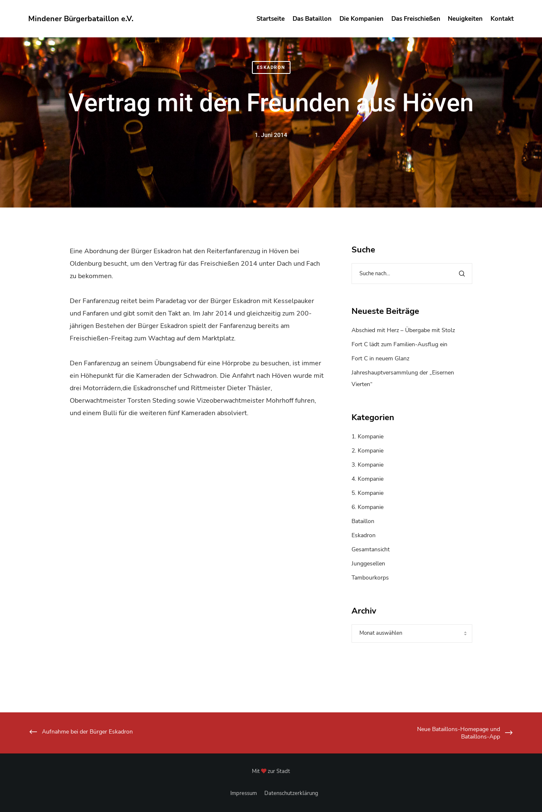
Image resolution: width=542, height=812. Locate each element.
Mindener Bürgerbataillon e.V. (80, 19)
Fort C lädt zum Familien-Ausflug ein (399, 344)
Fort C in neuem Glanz (380, 358)
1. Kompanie (367, 436)
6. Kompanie (367, 507)
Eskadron (271, 67)
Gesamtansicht (371, 549)
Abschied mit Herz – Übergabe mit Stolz (403, 330)
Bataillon (363, 521)
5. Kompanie (367, 493)
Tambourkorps (370, 578)
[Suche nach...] (412, 273)
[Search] (462, 273)
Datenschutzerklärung (291, 793)
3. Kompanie (367, 465)
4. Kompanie (367, 479)
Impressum (243, 793)
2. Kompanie (367, 451)
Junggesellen (368, 563)
